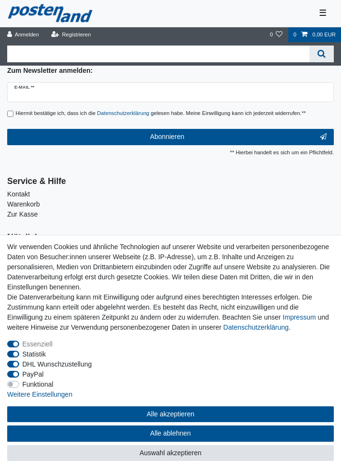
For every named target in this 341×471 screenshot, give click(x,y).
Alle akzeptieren (171, 414)
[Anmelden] (23, 34)
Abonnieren (238, 137)
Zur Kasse (22, 214)
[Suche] (321, 54)
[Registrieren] (71, 34)
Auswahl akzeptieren (170, 453)
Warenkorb (23, 204)
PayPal (33, 374)
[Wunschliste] (276, 34)
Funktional (38, 384)
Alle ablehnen (170, 433)
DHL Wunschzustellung (57, 364)
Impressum (299, 317)
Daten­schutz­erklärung (256, 327)
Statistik (34, 354)
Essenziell (38, 344)
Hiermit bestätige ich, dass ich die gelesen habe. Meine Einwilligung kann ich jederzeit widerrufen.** (161, 113)
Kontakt (18, 194)
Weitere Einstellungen (39, 394)
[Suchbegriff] (158, 54)
